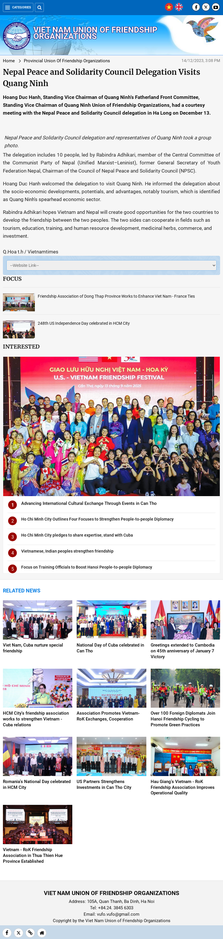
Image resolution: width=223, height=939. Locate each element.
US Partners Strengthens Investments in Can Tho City (104, 784)
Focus (12, 278)
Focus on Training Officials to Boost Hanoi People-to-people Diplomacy (86, 567)
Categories (18, 7)
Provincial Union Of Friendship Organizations (67, 60)
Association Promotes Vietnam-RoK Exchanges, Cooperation (108, 716)
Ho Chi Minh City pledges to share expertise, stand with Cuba (77, 535)
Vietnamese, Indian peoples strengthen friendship (67, 551)
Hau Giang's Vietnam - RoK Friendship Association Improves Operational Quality (183, 787)
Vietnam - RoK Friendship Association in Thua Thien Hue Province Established (33, 855)
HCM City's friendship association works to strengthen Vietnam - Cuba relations (36, 719)
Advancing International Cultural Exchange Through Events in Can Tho (89, 503)
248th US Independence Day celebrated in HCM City (84, 323)
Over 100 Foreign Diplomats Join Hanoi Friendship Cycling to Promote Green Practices (183, 719)
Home (9, 60)
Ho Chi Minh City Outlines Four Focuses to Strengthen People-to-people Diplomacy (97, 519)
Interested (21, 346)
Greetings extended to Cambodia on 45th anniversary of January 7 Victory (183, 650)
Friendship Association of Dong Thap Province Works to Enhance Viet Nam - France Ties (116, 296)
